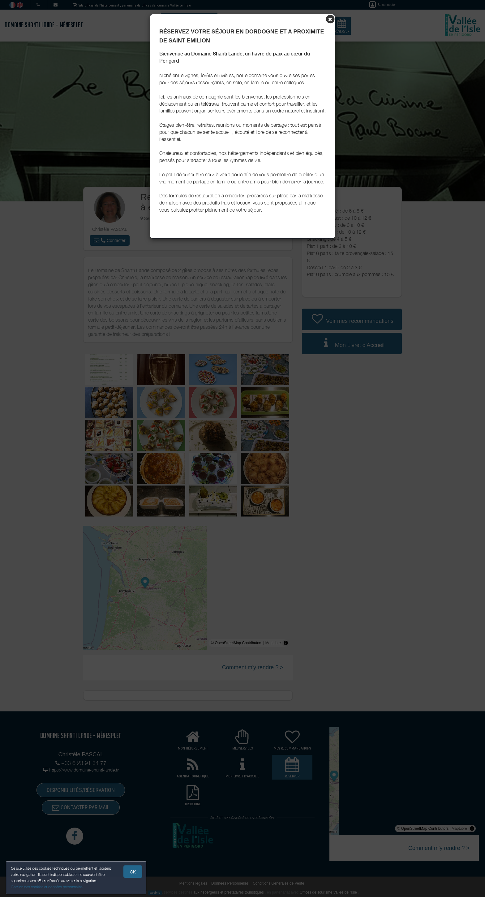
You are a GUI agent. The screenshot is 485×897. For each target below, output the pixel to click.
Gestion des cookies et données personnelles (47, 886)
